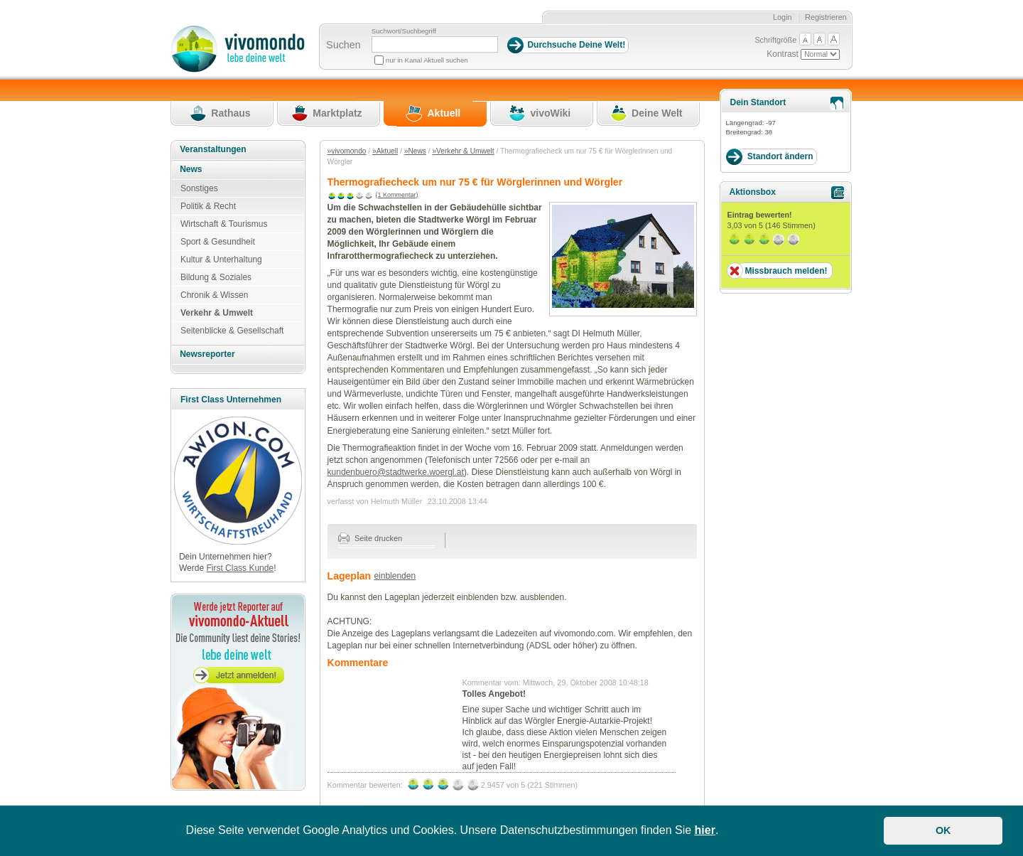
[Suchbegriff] (435, 44)
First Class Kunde (240, 568)
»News (415, 151)
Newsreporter (207, 354)
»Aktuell (385, 151)
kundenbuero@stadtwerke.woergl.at (396, 472)
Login (782, 17)
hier (705, 830)
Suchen (343, 44)
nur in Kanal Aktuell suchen (427, 60)
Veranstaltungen (213, 149)
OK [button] (943, 830)
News (191, 169)
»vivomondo (347, 151)
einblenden (395, 576)
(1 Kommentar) (397, 194)
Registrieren (826, 17)
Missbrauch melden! (786, 271)
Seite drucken (370, 538)
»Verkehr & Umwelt (463, 151)
